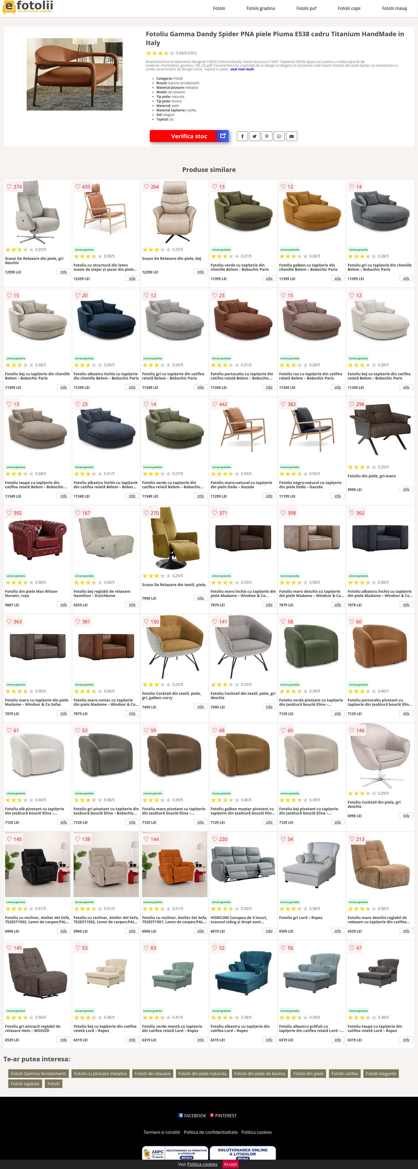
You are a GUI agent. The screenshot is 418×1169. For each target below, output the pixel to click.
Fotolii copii (349, 8)
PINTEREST (223, 1116)
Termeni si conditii (162, 1132)
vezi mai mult (242, 69)
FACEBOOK (192, 1116)
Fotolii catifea (345, 1074)
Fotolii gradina (261, 8)
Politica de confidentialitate (211, 1132)
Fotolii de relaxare (153, 1074)
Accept (230, 1164)
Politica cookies (257, 1132)
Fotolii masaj (394, 8)
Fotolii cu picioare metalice (100, 1074)
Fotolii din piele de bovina (260, 1074)
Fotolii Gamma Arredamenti (38, 1074)
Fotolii (219, 8)
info (64, 271)
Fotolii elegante (381, 1074)
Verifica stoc (200, 136)
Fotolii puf (306, 8)
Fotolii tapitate (25, 1084)
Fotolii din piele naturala (203, 1074)
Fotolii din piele (308, 1074)
